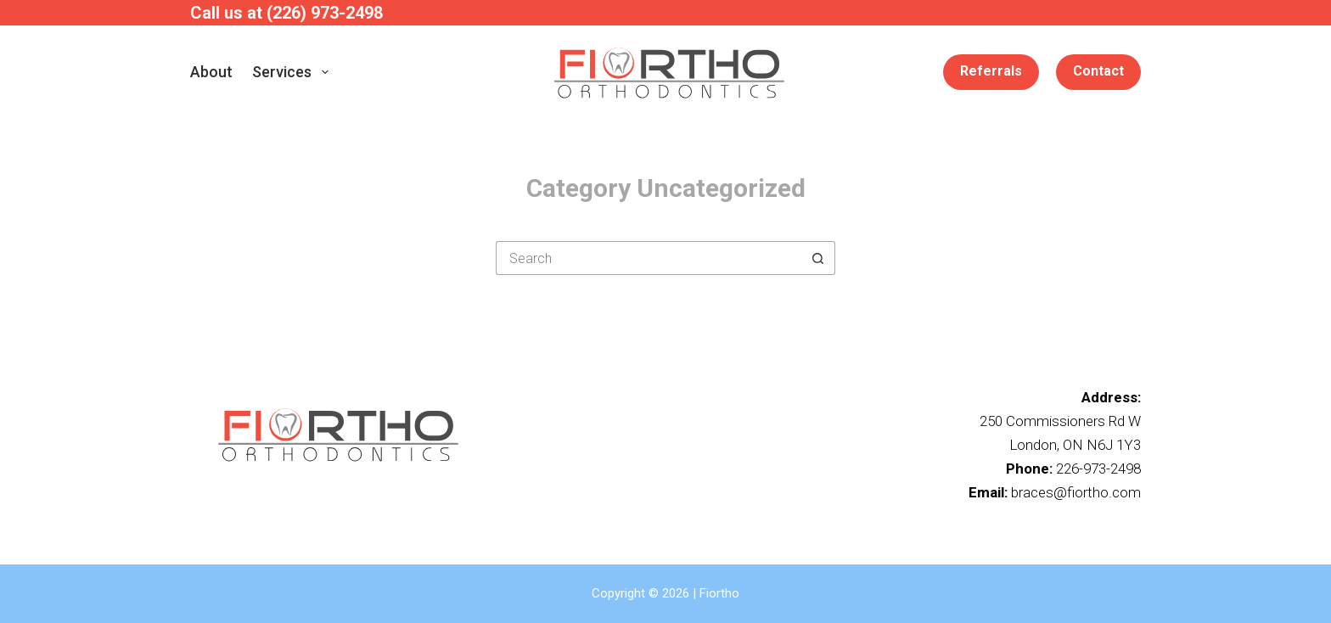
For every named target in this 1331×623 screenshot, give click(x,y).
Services (293, 72)
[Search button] (818, 258)
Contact (1098, 71)
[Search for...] (648, 258)
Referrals (991, 71)
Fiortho (719, 593)
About (211, 72)
